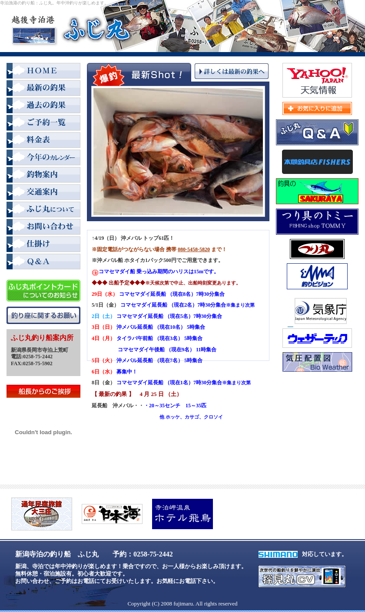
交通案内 (43, 193)
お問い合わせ (43, 227)
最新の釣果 (43, 89)
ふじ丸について (43, 210)
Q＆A (43, 262)
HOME (43, 71)
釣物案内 (43, 175)
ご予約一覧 (43, 123)
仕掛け (43, 245)
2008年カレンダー (43, 158)
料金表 (43, 141)
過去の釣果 (43, 106)
